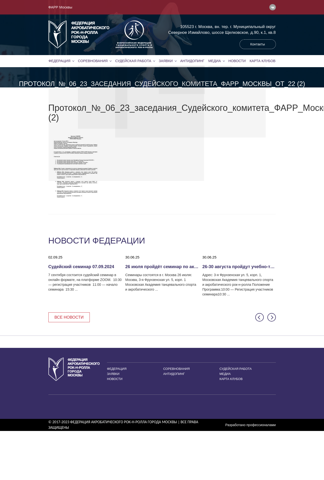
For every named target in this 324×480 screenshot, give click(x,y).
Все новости (69, 317)
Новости (237, 61)
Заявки (166, 61)
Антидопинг (192, 61)
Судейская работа (133, 61)
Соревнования (92, 61)
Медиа (214, 61)
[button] (259, 317)
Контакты (257, 44)
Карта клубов (262, 61)
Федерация (59, 61)
